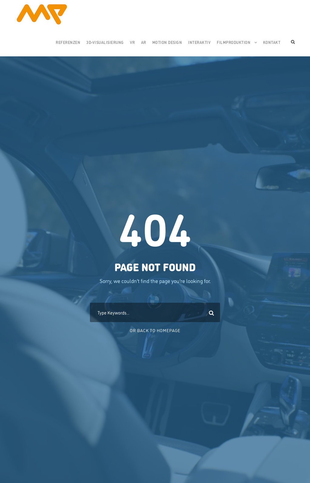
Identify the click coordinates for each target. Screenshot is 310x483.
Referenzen (68, 42)
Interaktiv (199, 42)
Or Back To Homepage (155, 330)
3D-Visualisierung (105, 42)
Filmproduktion (233, 42)
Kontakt (272, 42)
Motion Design (167, 42)
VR (132, 42)
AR (143, 42)
